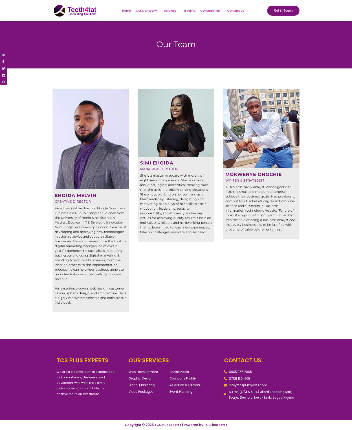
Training (189, 11)
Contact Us (235, 11)
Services (170, 11)
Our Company (146, 11)
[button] (147, 10)
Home (126, 11)
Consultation (210, 11)
